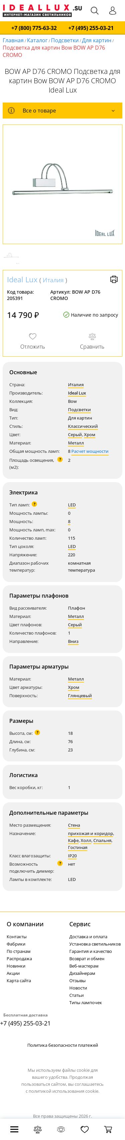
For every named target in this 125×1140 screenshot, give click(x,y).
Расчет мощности (90, 451)
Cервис (80, 924)
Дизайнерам (82, 973)
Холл (86, 840)
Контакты (17, 937)
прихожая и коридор (90, 833)
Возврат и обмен (86, 959)
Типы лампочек (85, 1002)
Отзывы (77, 981)
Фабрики (16, 944)
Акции (13, 973)
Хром (89, 434)
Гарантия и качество (90, 951)
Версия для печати (114, 279)
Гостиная (77, 847)
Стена (74, 825)
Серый (75, 434)
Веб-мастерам (84, 966)
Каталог (37, 40)
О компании (25, 924)
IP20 (72, 856)
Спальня (102, 840)
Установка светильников (95, 944)
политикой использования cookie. (64, 1091)
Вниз (73, 641)
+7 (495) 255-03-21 (91, 28)
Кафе (73, 840)
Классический (83, 426)
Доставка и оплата (88, 937)
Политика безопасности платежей (62, 1045)
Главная (13, 40)
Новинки (16, 966)
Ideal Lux (22, 279)
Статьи (76, 995)
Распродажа (19, 959)
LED (72, 505)
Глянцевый (80, 696)
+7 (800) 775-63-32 (34, 28)
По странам (19, 951)
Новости (78, 988)
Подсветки (79, 410)
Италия (53, 280)
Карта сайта (19, 981)
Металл (76, 443)
